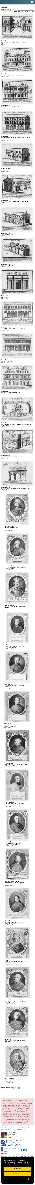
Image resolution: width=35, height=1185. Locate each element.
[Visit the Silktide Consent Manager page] (29, 1179)
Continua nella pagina (7, 1087)
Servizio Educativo (6, 1150)
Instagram (4, 1151)
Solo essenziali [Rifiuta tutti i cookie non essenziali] (17, 1173)
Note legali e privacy (22, 1129)
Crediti (13, 1129)
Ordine (15, 11)
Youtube (4, 1153)
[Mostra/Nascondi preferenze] (7, 1179)
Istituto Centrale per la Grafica (9, 1128)
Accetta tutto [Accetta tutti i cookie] (17, 1168)
